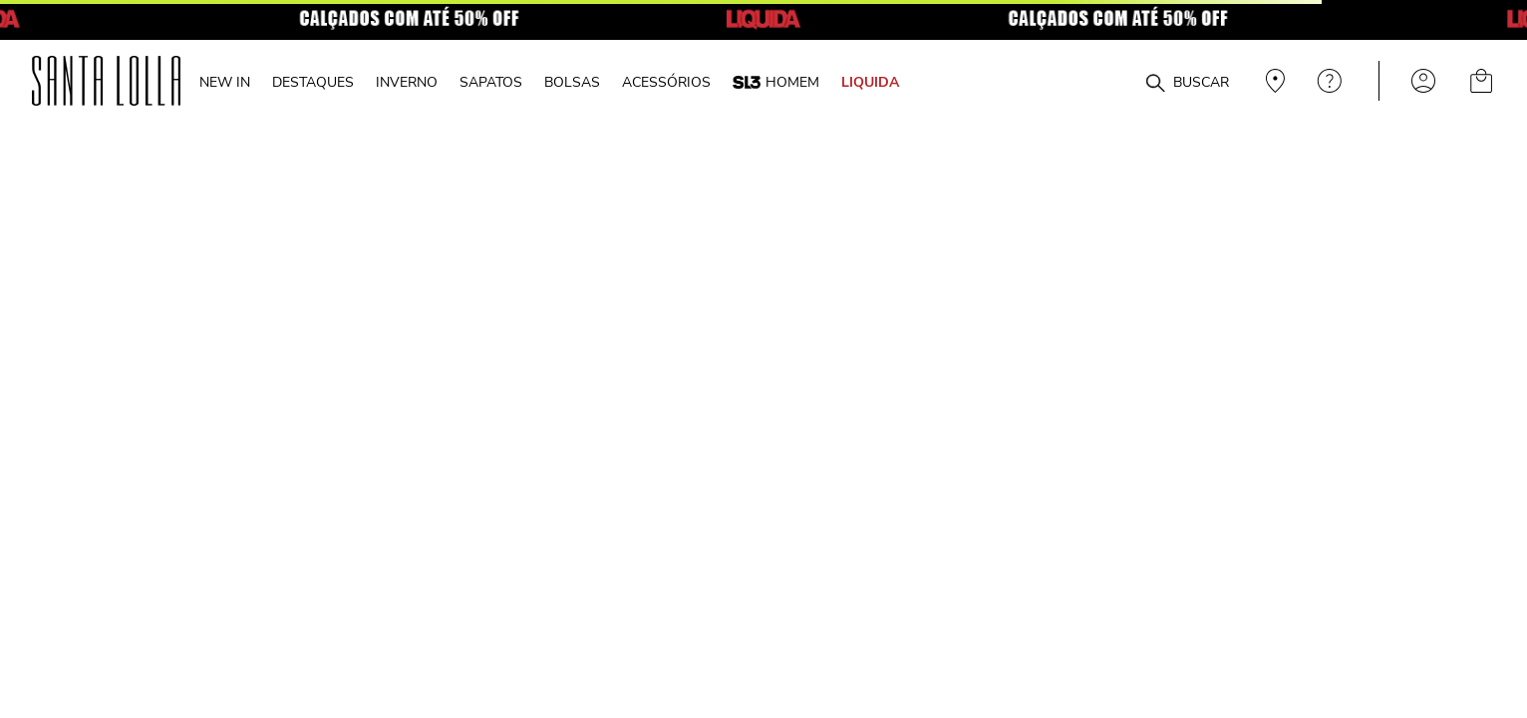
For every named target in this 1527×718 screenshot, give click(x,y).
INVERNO (407, 82)
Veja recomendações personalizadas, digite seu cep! (1273, 81)
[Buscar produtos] (1155, 84)
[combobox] (1107, 81)
